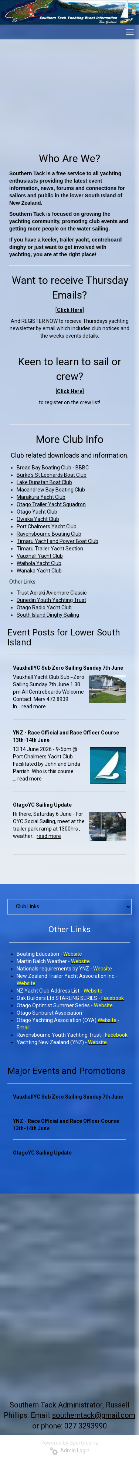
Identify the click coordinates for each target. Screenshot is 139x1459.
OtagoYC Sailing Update (42, 805)
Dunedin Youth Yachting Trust (51, 600)
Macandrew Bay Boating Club (51, 490)
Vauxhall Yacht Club (40, 556)
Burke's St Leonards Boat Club (52, 475)
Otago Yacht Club (37, 512)
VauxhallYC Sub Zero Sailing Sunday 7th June (68, 668)
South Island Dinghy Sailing (48, 615)
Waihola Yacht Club (39, 563)
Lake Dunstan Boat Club (44, 482)
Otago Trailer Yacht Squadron (51, 504)
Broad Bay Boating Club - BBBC (53, 468)
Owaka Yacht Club (38, 519)
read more (33, 706)
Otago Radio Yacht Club (44, 607)
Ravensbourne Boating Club (49, 534)
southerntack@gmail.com (93, 1415)
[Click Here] (69, 391)
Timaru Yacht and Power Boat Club (57, 541)
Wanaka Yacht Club (39, 571)
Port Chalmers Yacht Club (47, 526)
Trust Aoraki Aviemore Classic (52, 593)
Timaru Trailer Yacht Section (50, 548)
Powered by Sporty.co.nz (69, 1443)
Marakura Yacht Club (41, 497)
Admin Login (69, 1450)
